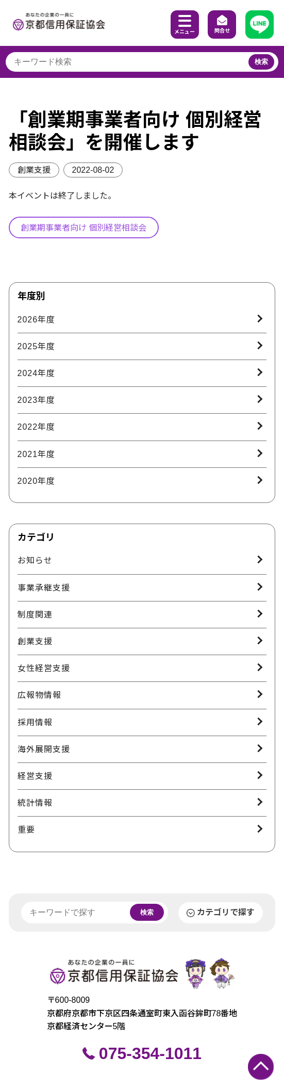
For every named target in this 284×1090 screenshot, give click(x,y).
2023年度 (37, 400)
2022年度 (37, 426)
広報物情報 (39, 695)
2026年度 (37, 319)
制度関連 (35, 614)
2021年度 (37, 454)
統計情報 (35, 803)
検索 (261, 62)
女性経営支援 (44, 668)
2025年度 (37, 346)
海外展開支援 (44, 749)
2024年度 (37, 373)
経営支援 (35, 776)
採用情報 (35, 722)
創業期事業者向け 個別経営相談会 (83, 227)
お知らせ (35, 560)
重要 (26, 829)
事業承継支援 (44, 587)
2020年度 (37, 481)
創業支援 (34, 170)
